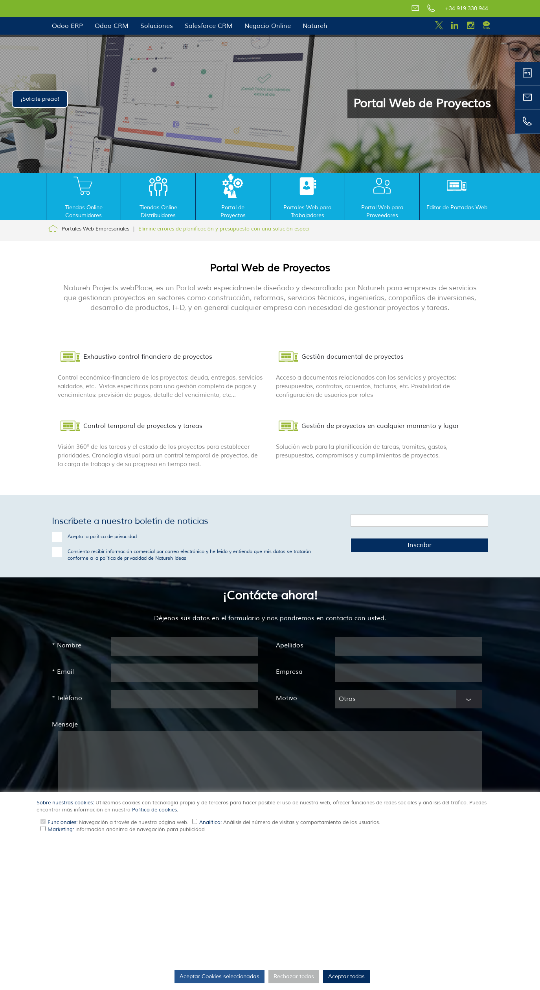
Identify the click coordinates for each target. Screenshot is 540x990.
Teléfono (67, 698)
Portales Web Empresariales (95, 229)
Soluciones (156, 26)
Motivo (286, 698)
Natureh (315, 26)
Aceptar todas (346, 976)
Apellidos (289, 645)
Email (63, 672)
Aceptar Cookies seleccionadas (219, 976)
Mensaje (65, 724)
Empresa (289, 672)
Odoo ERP (67, 26)
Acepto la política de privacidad (102, 537)
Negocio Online (267, 26)
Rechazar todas (294, 976)
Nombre (66, 645)
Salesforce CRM (209, 26)
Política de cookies (154, 810)
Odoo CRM (112, 26)
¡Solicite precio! (39, 99)
